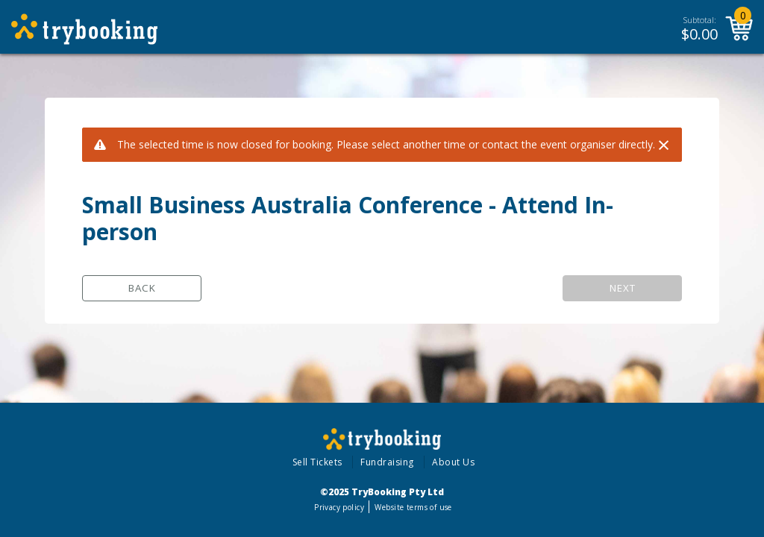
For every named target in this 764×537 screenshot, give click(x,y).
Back (142, 288)
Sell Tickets (317, 462)
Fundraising (387, 462)
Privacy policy (339, 507)
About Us (453, 462)
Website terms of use (413, 507)
